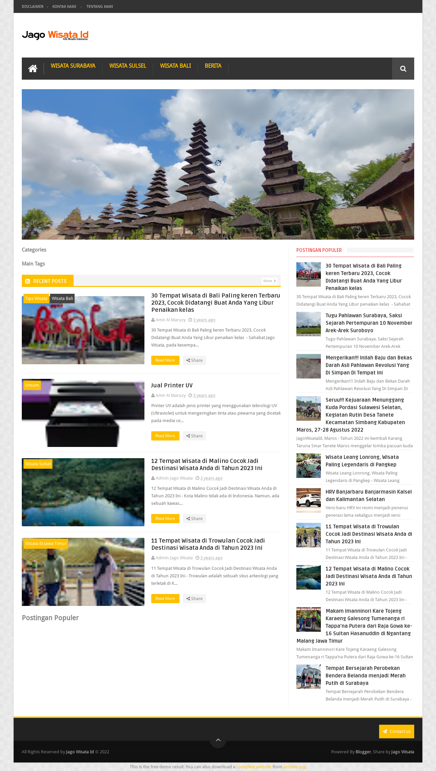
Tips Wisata (36, 298)
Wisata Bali (175, 66)
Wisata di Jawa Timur (45, 543)
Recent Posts (50, 281)
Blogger (363, 751)
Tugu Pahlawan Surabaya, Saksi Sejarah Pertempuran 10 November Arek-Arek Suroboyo (369, 323)
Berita (213, 66)
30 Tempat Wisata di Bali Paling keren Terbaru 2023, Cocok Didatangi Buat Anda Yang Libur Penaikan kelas (215, 303)
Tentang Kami (100, 6)
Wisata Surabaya (73, 66)
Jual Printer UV (171, 385)
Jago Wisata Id (80, 751)
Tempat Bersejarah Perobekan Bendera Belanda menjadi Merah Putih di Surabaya (366, 675)
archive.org (294, 766)
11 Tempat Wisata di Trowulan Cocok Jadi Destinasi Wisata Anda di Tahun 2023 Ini (208, 544)
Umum (32, 385)
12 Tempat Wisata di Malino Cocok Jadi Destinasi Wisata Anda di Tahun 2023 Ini (207, 464)
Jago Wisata (402, 751)
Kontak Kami (64, 6)
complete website (253, 766)
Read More (167, 360)
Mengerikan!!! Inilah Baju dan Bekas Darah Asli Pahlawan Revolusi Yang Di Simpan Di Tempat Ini (369, 365)
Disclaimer (32, 6)
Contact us (397, 731)
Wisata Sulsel (127, 66)
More (267, 281)
